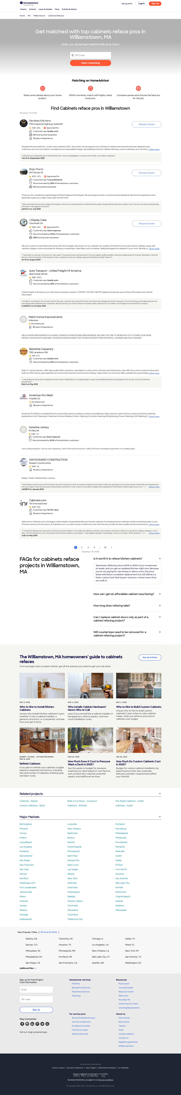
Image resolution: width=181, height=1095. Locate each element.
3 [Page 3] (88, 547)
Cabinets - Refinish (77, 805)
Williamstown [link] (39, 16)
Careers (122, 1026)
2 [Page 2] (81, 547)
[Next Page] (111, 547)
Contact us (123, 1038)
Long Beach (26, 842)
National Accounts (80, 1034)
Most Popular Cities (27, 932)
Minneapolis (73, 851)
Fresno (23, 837)
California (83, 1075)
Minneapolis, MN (67, 951)
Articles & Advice (69, 9)
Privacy (76, 1075)
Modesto (24, 851)
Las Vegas (72, 869)
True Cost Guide (126, 988)
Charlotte (72, 887)
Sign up (36, 1009)
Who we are (124, 1022)
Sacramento (26, 856)
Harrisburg (121, 828)
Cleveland (72, 910)
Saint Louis (72, 865)
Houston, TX (65, 944)
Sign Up (155, 3)
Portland (120, 824)
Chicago (24, 914)
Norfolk (119, 887)
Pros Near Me (124, 1000)
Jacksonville (26, 892)
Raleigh (71, 896)
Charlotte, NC (66, 938)
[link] (41, 130)
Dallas (119, 860)
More (57, 9)
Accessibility (103, 1075)
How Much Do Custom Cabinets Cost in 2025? (138, 763)
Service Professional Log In (83, 1018)
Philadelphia (122, 833)
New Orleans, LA (100, 951)
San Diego (25, 860)
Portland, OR (65, 957)
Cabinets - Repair (29, 801)
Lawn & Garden (45, 9)
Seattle (119, 901)
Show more (154, 150)
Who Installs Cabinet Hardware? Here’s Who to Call (87, 708)
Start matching (90, 63)
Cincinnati (72, 905)
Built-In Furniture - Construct (82, 801)
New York (72, 878)
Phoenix (24, 828)
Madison (120, 905)
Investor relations (126, 1034)
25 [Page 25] (105, 547)
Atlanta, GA (31, 938)
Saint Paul (72, 856)
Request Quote (147, 124)
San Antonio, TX (133, 957)
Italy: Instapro (91, 1068)
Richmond (121, 892)
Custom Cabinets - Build (32, 805)
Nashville (120, 851)
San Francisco (27, 865)
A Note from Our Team (128, 1004)
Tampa (23, 905)
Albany (71, 874)
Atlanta (23, 910)
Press (121, 1030)
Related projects (90, 794)
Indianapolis (26, 919)
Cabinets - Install (124, 805)
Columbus (72, 914)
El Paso (119, 865)
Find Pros (76, 984)
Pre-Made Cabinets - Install (130, 801)
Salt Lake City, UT (101, 957)
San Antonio (122, 878)
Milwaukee (121, 910)
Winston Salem (75, 901)
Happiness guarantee (128, 1042)
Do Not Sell (92, 1075)
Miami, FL (130, 944)
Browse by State (50, 932)
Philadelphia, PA (34, 957)
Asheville (72, 883)
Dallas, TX (130, 938)
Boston (71, 837)
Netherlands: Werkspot (107, 1068)
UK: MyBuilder (123, 1068)
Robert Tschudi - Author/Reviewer (36, 757)
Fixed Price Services (80, 992)
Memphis (120, 846)
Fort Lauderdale (28, 887)
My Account (124, 984)
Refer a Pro (123, 996)
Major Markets (90, 817)
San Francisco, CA (68, 963)
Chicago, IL (97, 938)
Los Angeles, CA (100, 944)
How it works (124, 1018)
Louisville (72, 824)
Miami (23, 896)
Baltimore (72, 833)
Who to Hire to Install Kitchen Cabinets (37, 708)
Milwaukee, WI (33, 951)
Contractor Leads (80, 1030)
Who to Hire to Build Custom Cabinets (138, 706)
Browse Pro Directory (81, 988)
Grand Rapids (74, 846)
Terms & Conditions (105, 1080)
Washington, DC (133, 963)
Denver (23, 874)
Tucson (23, 833)
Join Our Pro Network (81, 1022)
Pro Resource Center (81, 1026)
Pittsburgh (121, 837)
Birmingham (26, 824)
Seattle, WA (98, 963)
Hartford (24, 878)
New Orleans (74, 828)
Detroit (71, 842)
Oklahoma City (75, 919)
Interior (23, 9)
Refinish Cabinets (30, 763)
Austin (119, 856)
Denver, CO (31, 944)
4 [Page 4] (94, 547)
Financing (76, 996)
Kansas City (73, 860)
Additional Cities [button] (28, 968)
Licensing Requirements (129, 1008)
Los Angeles (26, 846)
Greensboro (73, 892)
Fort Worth (121, 869)
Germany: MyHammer (75, 1068)
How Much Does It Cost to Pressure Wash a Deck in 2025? (89, 763)
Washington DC (27, 883)
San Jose (24, 869)
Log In (142, 3)
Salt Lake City (122, 883)
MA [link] (29, 16)
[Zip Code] (90, 55)
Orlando (24, 901)
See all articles (150, 657)
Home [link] (22, 16)
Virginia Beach (123, 896)
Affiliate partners (126, 1046)
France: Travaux (58, 1068)
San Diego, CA (33, 963)
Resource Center (126, 992)
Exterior (32, 9)
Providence (121, 842)
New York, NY (132, 951)
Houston (120, 874)
